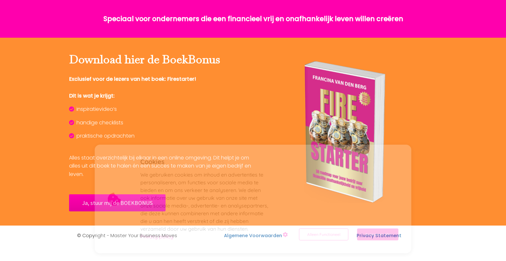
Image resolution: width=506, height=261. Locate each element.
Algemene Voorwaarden (253, 235)
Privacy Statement (379, 235)
